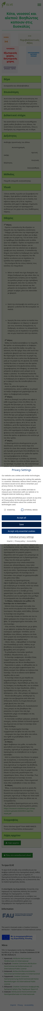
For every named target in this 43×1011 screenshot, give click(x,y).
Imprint (10, 541)
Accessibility (31, 541)
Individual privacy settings (21, 537)
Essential (9, 510)
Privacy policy (9, 500)
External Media (29, 510)
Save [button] (21, 524)
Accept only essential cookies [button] (21, 531)
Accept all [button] (21, 517)
